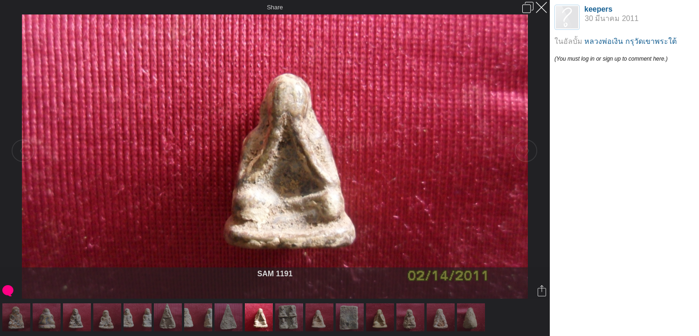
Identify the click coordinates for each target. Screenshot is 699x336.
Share (275, 7)
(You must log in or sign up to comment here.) (611, 59)
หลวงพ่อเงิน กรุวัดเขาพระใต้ (630, 41)
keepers (598, 9)
